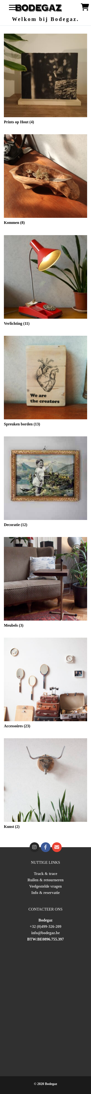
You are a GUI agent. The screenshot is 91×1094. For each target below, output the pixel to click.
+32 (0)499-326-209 (45, 926)
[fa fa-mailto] (57, 847)
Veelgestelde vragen (45, 886)
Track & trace (45, 874)
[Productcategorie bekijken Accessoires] (45, 684)
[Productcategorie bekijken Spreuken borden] (45, 382)
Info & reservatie (45, 893)
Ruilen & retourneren (45, 880)
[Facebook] (45, 847)
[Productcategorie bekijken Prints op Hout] (45, 80)
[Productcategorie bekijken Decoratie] (45, 482)
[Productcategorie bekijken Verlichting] (45, 281)
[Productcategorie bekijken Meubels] (45, 583)
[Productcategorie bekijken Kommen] (45, 180)
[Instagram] (34, 847)
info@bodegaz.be (45, 933)
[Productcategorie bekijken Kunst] (45, 784)
